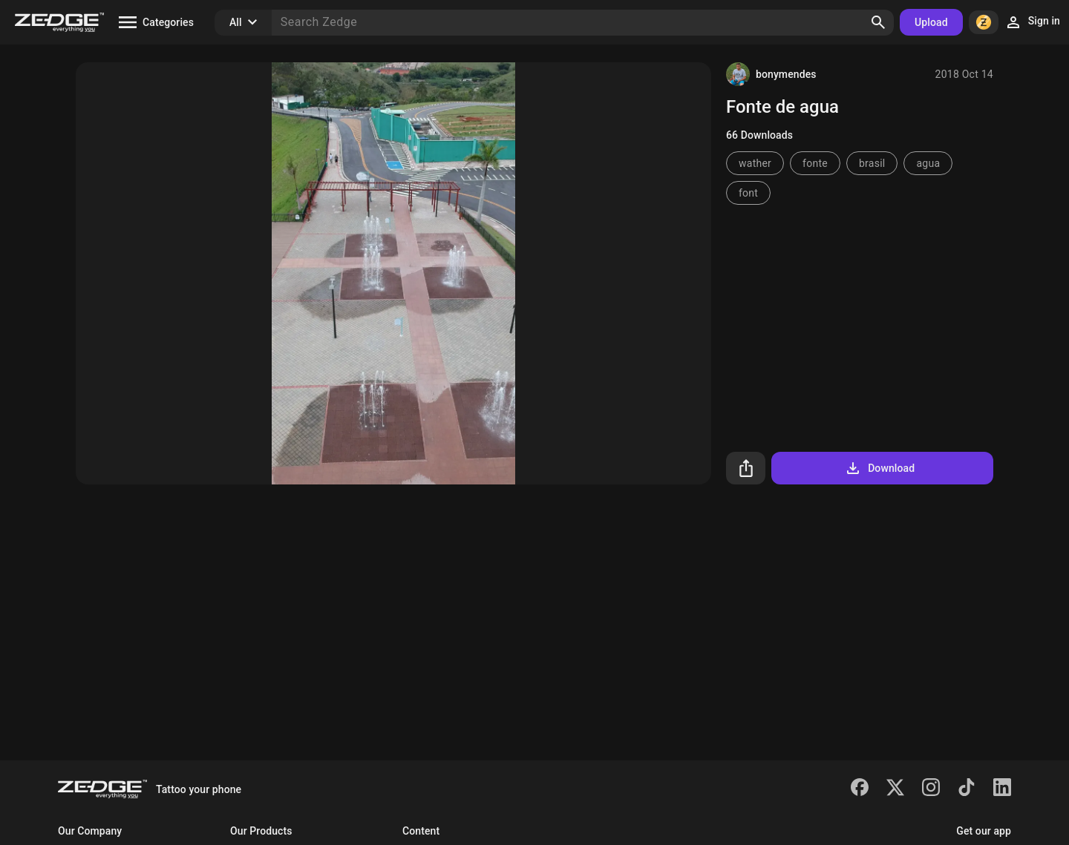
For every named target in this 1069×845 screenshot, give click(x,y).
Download (879, 468)
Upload (931, 22)
